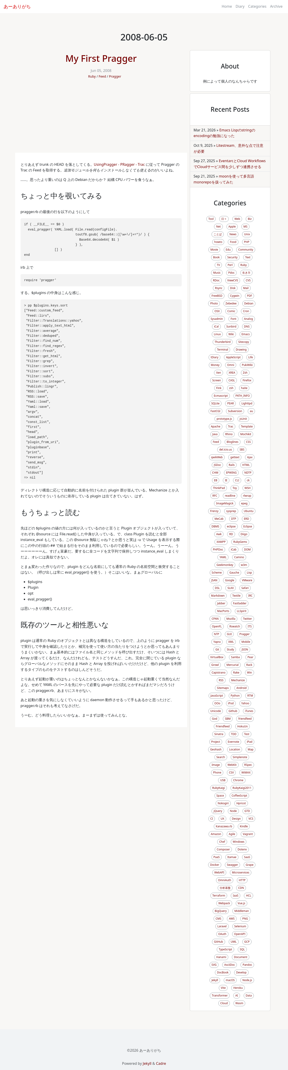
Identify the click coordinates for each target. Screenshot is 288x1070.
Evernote (233, 742)
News (232, 234)
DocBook (222, 972)
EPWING (231, 473)
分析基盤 (225, 888)
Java (215, 434)
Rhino (229, 434)
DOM (247, 549)
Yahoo (245, 703)
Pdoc (231, 273)
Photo (214, 303)
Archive (276, 6)
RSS (221, 680)
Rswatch (234, 626)
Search (221, 757)
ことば (218, 234)
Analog (248, 319)
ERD (246, 519)
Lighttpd (246, 403)
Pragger (115, 76)
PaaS (217, 857)
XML (231, 642)
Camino (239, 557)
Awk (219, 534)
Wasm (239, 1003)
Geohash (215, 749)
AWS (232, 919)
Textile (236, 596)
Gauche (234, 572)
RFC (214, 496)
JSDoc (217, 465)
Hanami (221, 957)
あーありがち (17, 6)
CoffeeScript (239, 795)
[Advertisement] (101, 118)
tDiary (214, 357)
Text (247, 257)
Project (215, 742)
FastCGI (215, 411)
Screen (216, 380)
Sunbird (231, 326)
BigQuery (221, 911)
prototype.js (224, 419)
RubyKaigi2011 (242, 788)
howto (218, 242)
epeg (244, 503)
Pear (250, 657)
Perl (230, 265)
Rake (236, 672)
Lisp (249, 572)
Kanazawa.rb (224, 826)
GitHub (218, 942)
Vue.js (241, 903)
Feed (102, 76)
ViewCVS (232, 280)
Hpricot (241, 803)
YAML (222, 557)
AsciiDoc (229, 965)
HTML (246, 465)
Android (241, 688)
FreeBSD (217, 296)
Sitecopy (243, 342)
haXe (244, 388)
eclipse (231, 526)
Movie (214, 249)
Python (235, 696)
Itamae (231, 857)
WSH (248, 488)
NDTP (247, 473)
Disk (233, 288)
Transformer (220, 995)
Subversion (235, 411)
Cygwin (234, 296)
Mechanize (238, 680)
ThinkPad (219, 488)
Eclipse (247, 526)
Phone (217, 772)
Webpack (224, 903)
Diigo (244, 534)
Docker (214, 865)
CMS (218, 919)
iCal (216, 326)
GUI (229, 634)
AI (236, 995)
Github (232, 711)
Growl (215, 665)
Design (236, 819)
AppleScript (233, 357)
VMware (247, 580)
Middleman (241, 911)
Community (245, 249)
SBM (228, 719)
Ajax (249, 457)
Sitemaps (223, 688)
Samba (235, 657)
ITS (250, 626)
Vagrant (248, 834)
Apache (215, 426)
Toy (235, 488)
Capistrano (218, 672)
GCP (247, 942)
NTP (216, 634)
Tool (211, 219)
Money (215, 365)
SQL (242, 949)
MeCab (218, 519)
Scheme (217, 572)
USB (222, 780)
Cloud (224, 1003)
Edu (228, 249)
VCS (250, 819)
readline (230, 496)
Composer (223, 849)
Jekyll (215, 980)
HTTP (242, 880)
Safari (245, 588)
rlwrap (247, 496)
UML (234, 942)
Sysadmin (217, 319)
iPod (231, 703)
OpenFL (217, 626)
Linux (217, 334)
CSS (248, 442)
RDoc (216, 280)
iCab (233, 549)
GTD (247, 811)
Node (233, 811)
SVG (214, 965)
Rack (249, 665)
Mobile (245, 642)
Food (233, 242)
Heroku (238, 988)
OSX (217, 311)
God (214, 719)
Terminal (222, 349)
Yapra (217, 642)
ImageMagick (224, 503)
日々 (224, 219)
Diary (240, 6)
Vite (223, 988)
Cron (246, 311)
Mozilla (231, 619)
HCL (248, 895)
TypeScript (225, 949)
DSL (217, 588)
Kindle (244, 826)
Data (249, 995)
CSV (231, 772)
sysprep (231, 511)
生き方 (246, 273)
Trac (230, 426)
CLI (237, 480)
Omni (230, 365)
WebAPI (219, 872)
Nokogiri (223, 803)
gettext (234, 457)
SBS (242, 449)
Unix (247, 234)
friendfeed (245, 719)
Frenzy (214, 511)
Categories (257, 6)
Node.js (247, 980)
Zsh (245, 373)
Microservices (240, 872)
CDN (241, 888)
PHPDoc (218, 549)
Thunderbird (223, 342)
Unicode (215, 711)
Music (217, 273)
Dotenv (242, 849)
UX (222, 819)
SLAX (230, 588)
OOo (217, 703)
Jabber (221, 603)
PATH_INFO (243, 396)
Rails (232, 465)
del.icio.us (225, 449)
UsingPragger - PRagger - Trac (119, 164)
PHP (246, 242)
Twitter (247, 619)
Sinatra (218, 734)
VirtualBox (216, 657)
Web (237, 219)
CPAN (215, 619)
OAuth (222, 934)
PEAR (230, 403)
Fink (218, 388)
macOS (230, 980)
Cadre (161, 1063)
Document (240, 957)
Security (232, 257)
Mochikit (245, 434)
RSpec (248, 765)
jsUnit (243, 419)
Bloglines (232, 442)
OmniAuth (224, 880)
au (251, 411)
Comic (231, 311)
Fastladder (239, 603)
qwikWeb (217, 457)
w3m (244, 565)
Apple (232, 226)
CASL (231, 380)
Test (246, 734)
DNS (247, 326)
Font (233, 319)
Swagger (232, 865)
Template (247, 426)
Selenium (240, 926)
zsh (231, 388)
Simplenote (240, 757)
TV (218, 265)
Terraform (218, 895)
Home (227, 6)
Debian (248, 303)
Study (230, 649)
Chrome (238, 780)
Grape (249, 865)
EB (215, 480)
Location (234, 749)
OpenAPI (239, 934)
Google (229, 580)
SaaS (247, 857)
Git (217, 649)
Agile (232, 834)
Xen (218, 373)
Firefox (247, 380)
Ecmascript (221, 396)
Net (218, 226)
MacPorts (223, 611)
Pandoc (247, 965)
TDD (233, 734)
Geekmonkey (225, 565)
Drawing (241, 349)
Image (216, 765)
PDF (249, 296)
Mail (246, 288)
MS (245, 226)
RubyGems (240, 542)
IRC (250, 596)
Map (250, 749)
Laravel (221, 926)
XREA (232, 373)
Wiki (231, 334)
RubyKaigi (218, 788)
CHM (215, 473)
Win (249, 672)
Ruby (92, 76)
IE (226, 480)
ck (248, 480)
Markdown (218, 596)
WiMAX (245, 772)
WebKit (232, 765)
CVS (248, 280)
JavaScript (217, 696)
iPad (249, 742)
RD (231, 534)
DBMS (215, 526)
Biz (250, 219)
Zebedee (231, 303)
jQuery (218, 811)
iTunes (249, 711)
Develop (241, 972)
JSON (245, 649)
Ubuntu (249, 511)
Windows (238, 842)
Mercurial (232, 665)
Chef (222, 842)
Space (220, 795)
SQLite (215, 403)
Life (250, 357)
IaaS (235, 895)
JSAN (214, 580)
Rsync (218, 288)
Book (216, 257)
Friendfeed (223, 726)
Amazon (216, 834)
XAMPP (221, 542)
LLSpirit (241, 611)
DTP (233, 519)
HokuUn (242, 726)
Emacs (246, 334)
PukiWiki (247, 365)
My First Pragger (101, 58)
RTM (250, 696)
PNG (245, 919)
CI (211, 819)
